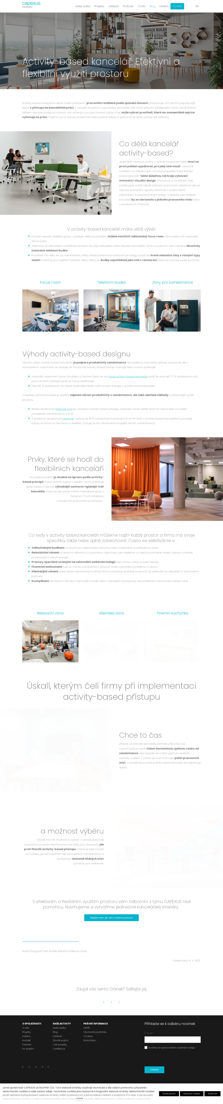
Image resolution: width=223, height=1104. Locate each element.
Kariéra (26, 1036)
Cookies (88, 1036)
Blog (55, 1032)
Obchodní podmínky (95, 1032)
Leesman (68, 418)
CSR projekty (60, 1044)
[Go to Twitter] (111, 1002)
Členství (26, 1044)
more (79, 1098)
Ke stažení (28, 1048)
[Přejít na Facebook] (29, 1067)
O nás (25, 1027)
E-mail (149, 1033)
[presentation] (168, 1058)
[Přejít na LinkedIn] (22, 1067)
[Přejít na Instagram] (35, 1067)
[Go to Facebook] (103, 1002)
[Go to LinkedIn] (119, 1002)
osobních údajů (186, 1047)
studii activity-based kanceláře (128, 376)
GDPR (86, 1027)
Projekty (26, 1032)
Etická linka (89, 1040)
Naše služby (59, 1027)
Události (57, 1036)
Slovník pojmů (60, 1040)
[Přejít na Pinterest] (48, 1067)
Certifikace (59, 1048)
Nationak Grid (63, 409)
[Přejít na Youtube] (42, 1067)
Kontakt (26, 1040)
